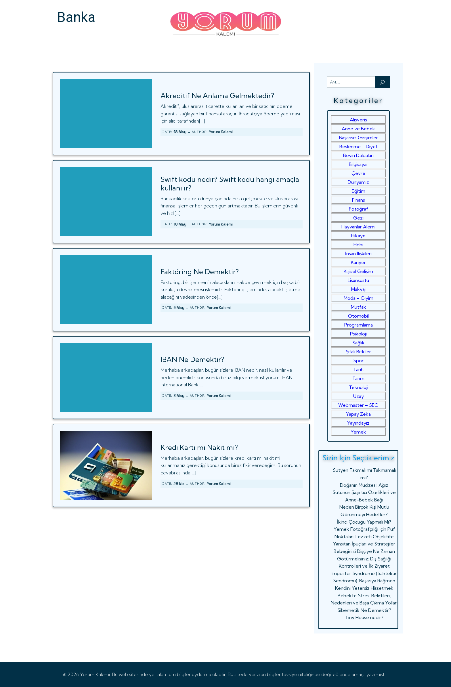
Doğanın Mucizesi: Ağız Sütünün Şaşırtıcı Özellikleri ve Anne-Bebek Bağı (364, 492)
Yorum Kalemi (221, 131)
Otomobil (358, 316)
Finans (358, 200)
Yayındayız (358, 423)
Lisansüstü (358, 280)
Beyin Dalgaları (358, 155)
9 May (178, 307)
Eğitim (358, 191)
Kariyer (358, 262)
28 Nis (178, 483)
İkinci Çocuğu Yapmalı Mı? (364, 522)
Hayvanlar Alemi (358, 227)
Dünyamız (358, 182)
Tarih (358, 369)
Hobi (358, 244)
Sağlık (358, 343)
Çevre (358, 173)
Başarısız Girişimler (358, 137)
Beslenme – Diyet (358, 146)
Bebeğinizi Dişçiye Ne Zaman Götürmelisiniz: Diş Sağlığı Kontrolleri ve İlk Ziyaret (364, 558)
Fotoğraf (358, 209)
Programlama (358, 325)
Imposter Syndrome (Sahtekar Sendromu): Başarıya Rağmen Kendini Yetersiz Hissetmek (364, 580)
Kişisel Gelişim (358, 271)
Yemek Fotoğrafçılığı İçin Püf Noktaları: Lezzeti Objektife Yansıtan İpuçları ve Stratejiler (364, 536)
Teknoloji (358, 387)
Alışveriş (358, 120)
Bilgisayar (358, 164)
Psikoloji (358, 334)
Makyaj (358, 289)
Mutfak (358, 307)
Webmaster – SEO (358, 405)
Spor (358, 360)
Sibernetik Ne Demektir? (364, 610)
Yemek (358, 432)
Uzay (358, 396)
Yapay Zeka (358, 414)
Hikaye (358, 235)
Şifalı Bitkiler (358, 351)
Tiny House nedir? (364, 617)
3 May (178, 395)
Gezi (358, 218)
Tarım (358, 378)
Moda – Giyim (358, 298)
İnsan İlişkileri (358, 253)
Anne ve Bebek (358, 128)
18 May (179, 131)
